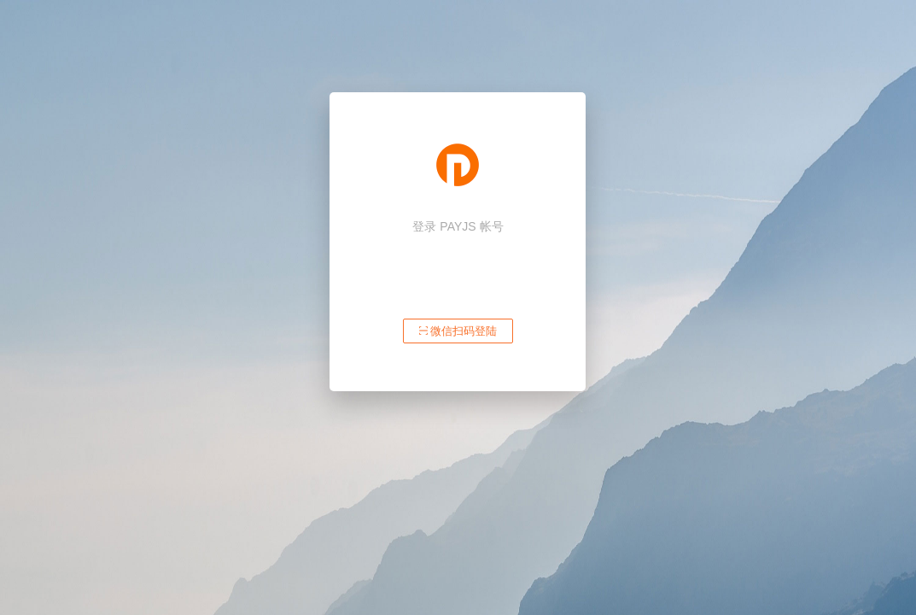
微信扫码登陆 (458, 331)
